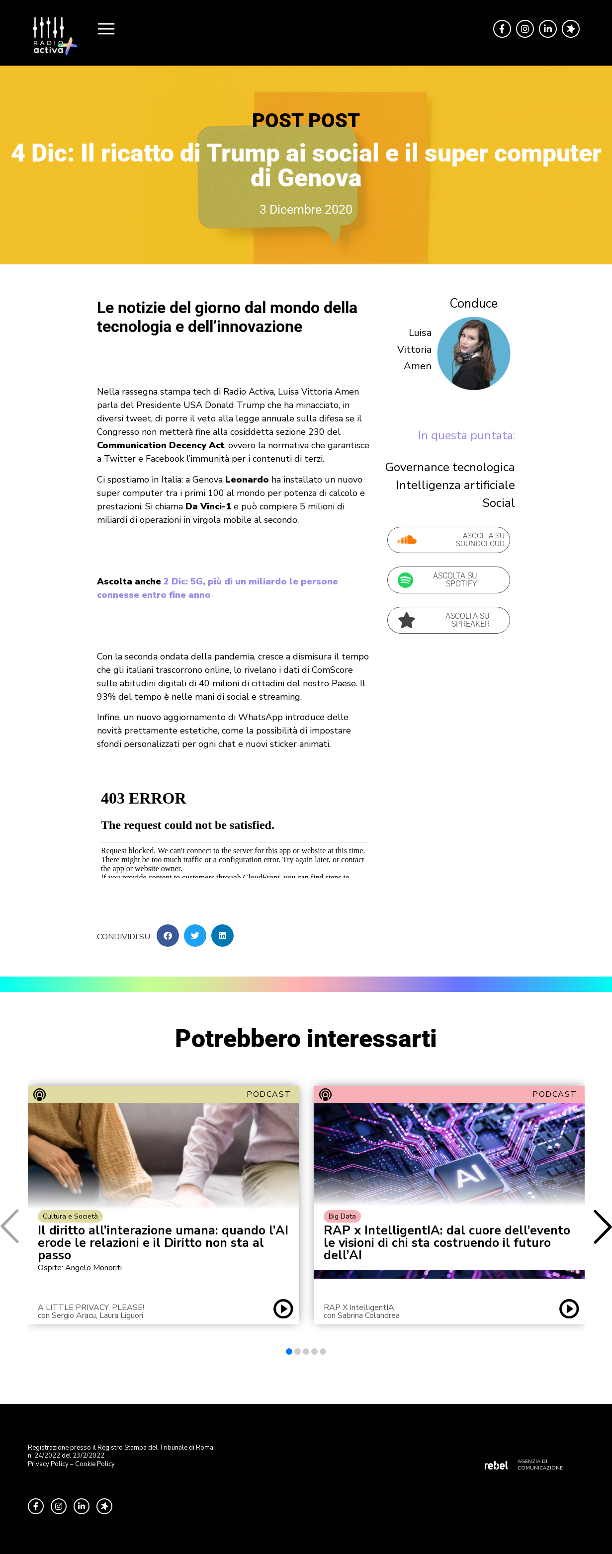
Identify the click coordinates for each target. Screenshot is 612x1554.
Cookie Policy (95, 1464)
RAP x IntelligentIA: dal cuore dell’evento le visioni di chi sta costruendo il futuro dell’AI (447, 1243)
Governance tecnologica (450, 467)
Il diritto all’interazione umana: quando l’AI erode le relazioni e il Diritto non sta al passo (163, 1243)
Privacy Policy (48, 1464)
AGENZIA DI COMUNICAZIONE (540, 1465)
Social (498, 503)
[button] (168, 935)
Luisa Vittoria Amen (414, 349)
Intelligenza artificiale (455, 485)
